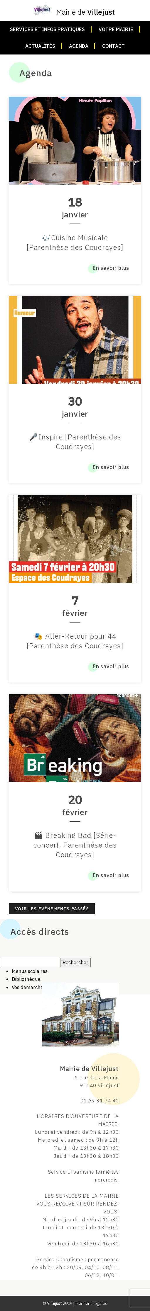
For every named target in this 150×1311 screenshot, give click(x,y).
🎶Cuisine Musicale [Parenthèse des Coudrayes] (75, 242)
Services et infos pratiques (47, 29)
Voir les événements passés (52, 908)
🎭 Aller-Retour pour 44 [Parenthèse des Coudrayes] (75, 640)
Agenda (78, 46)
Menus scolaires (30, 971)
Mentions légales (91, 1303)
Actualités (40, 46)
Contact (113, 46)
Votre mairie (116, 29)
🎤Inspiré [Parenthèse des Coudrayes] (75, 441)
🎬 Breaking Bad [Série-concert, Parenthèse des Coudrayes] (75, 845)
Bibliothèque (26, 979)
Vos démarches (28, 987)
